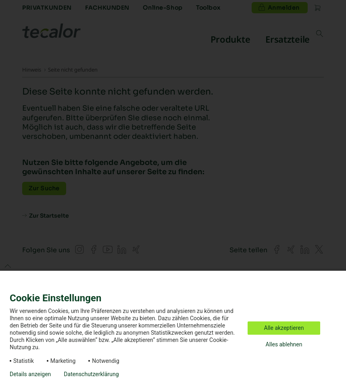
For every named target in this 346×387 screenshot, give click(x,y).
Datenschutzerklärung (91, 374)
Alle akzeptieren (284, 328)
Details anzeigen (30, 374)
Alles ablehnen (284, 344)
